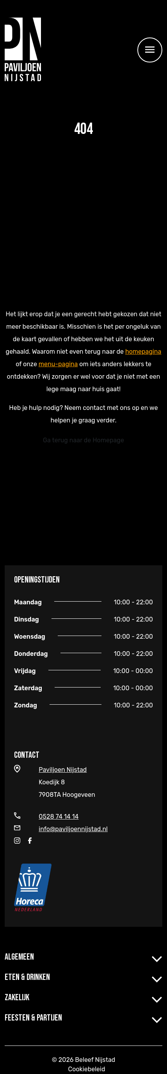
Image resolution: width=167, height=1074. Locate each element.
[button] (156, 957)
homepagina (143, 351)
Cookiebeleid (86, 1069)
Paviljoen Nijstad (63, 769)
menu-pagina (58, 364)
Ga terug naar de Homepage (83, 440)
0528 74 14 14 (58, 816)
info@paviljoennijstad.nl (73, 829)
